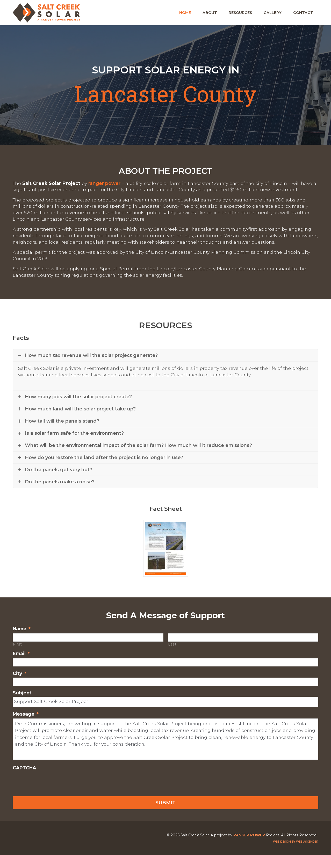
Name (22, 628)
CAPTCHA (24, 767)
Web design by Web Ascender (295, 841)
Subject (22, 692)
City (19, 673)
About (210, 12)
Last (172, 644)
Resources (240, 12)
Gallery (273, 12)
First (17, 644)
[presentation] (52, 782)
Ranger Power (104, 183)
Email (21, 653)
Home (185, 12)
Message (26, 714)
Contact (303, 12)
